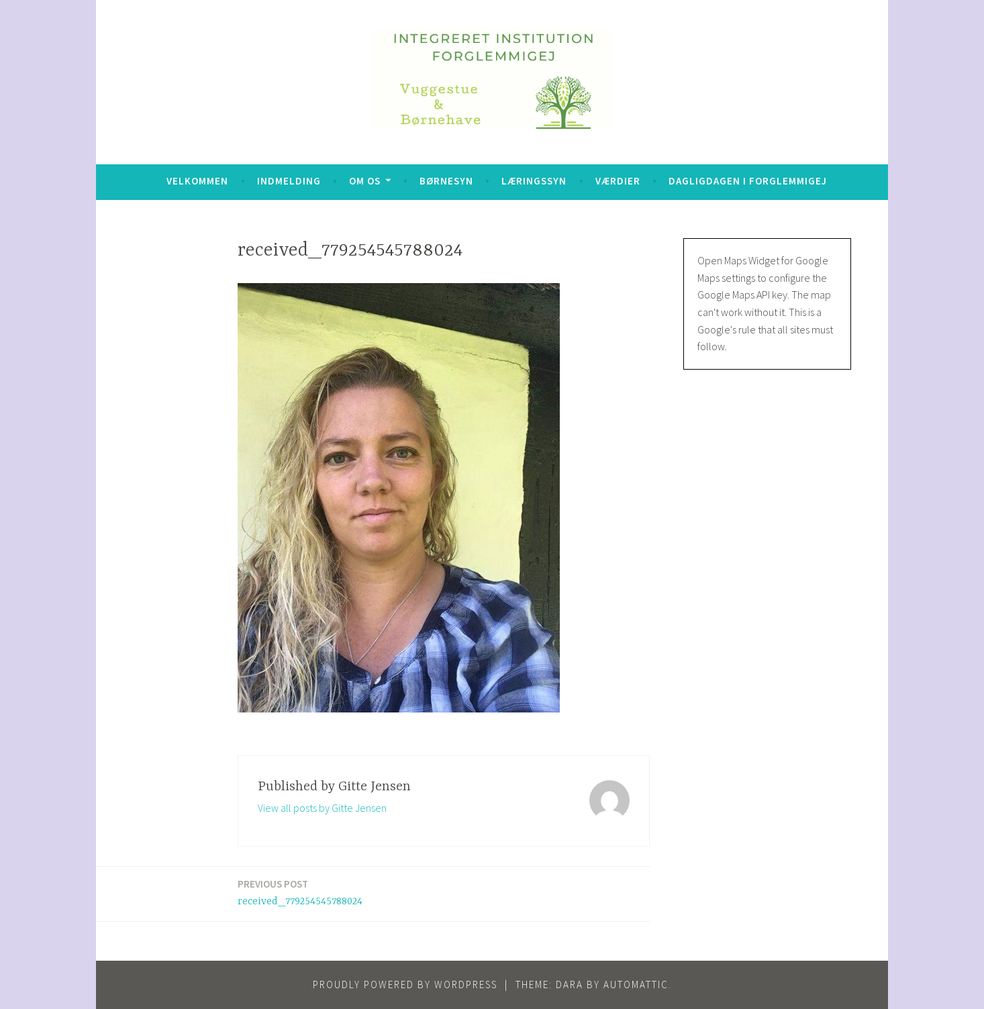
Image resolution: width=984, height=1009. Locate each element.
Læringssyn (534, 180)
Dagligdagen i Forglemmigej (748, 180)
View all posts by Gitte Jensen (322, 807)
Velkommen (197, 180)
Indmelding (289, 180)
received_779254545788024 (300, 892)
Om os (365, 180)
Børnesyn (446, 180)
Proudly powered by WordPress (405, 984)
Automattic (636, 984)
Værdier (617, 180)
